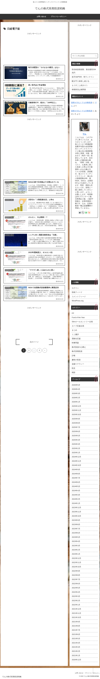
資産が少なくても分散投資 (81, 103)
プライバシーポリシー (91, 673)
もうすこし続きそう (80, 85)
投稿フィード (77, 292)
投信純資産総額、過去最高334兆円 (84, 71)
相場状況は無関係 (79, 90)
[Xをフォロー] (82, 212)
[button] (96, 56)
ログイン (75, 288)
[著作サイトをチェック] (79, 212)
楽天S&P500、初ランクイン (83, 77)
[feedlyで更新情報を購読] (86, 212)
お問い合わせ (78, 673)
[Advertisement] (34, 49)
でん (84, 134)
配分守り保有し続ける (80, 81)
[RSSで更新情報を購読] (89, 212)
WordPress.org (77, 301)
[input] (84, 56)
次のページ (34, 342)
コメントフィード (79, 297)
